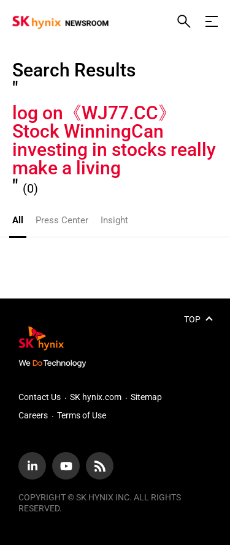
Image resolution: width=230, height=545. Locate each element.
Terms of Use (81, 415)
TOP (192, 319)
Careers (33, 415)
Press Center (62, 220)
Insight (114, 220)
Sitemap (146, 397)
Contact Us (39, 397)
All (17, 220)
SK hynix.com (95, 397)
